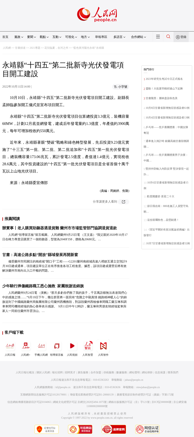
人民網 (7, 47)
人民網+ (25, 347)
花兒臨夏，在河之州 (56, 47)
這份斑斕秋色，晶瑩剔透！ (163, 219)
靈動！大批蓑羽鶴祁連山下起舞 (164, 88)
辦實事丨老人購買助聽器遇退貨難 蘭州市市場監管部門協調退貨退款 (59, 228)
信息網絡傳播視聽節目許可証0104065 (29, 402)
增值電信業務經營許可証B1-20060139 (92, 394)
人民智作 (103, 347)
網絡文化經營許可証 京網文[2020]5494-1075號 (80, 402)
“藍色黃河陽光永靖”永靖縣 (88, 47)
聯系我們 (173, 372)
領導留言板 (56, 347)
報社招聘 (57, 372)
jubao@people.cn (134, 379)
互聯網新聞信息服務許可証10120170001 (43, 394)
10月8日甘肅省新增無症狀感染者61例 (167, 108)
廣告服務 (83, 372)
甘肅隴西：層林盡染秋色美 (162, 98)
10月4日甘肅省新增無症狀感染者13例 (167, 117)
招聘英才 (70, 372)
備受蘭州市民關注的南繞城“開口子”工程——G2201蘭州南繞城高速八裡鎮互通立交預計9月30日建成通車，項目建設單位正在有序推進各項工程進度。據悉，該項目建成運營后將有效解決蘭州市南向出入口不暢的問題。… (64, 266)
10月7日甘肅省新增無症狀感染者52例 (168, 243)
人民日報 (10, 347)
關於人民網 (43, 372)
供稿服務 (108, 372)
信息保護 (160, 372)
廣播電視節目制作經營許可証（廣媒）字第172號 (145, 394)
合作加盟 (96, 372)
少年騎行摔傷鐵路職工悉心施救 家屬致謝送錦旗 (43, 286)
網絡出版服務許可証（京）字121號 (129, 402)
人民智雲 (87, 347)
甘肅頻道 (20, 47)
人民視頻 (72, 347)
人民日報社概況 (25, 372)
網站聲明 (134, 372)
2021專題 (35, 47)
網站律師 (147, 372)
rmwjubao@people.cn (148, 387)
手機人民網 (41, 347)
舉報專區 (101, 36)
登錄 (183, 36)
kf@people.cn (63, 387)
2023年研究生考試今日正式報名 (164, 79)
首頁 (5, 36)
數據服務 (121, 372)
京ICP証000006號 (162, 402)
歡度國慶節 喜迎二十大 (160, 196)
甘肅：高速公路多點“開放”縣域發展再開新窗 (40, 255)
